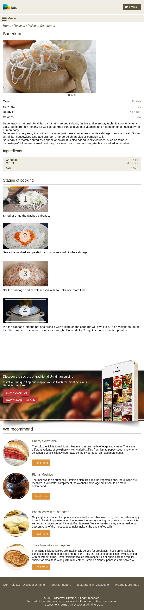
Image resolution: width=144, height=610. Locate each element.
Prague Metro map (127, 584)
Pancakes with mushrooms (50, 512)
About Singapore (60, 584)
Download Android (20, 399)
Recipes (19, 25)
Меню (9, 18)
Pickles (32, 25)
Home (7, 25)
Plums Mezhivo (42, 474)
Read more (41, 462)
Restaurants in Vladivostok (93, 584)
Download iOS (16, 392)
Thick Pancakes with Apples (51, 545)
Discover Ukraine (34, 584)
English (132, 6)
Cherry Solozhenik (44, 441)
